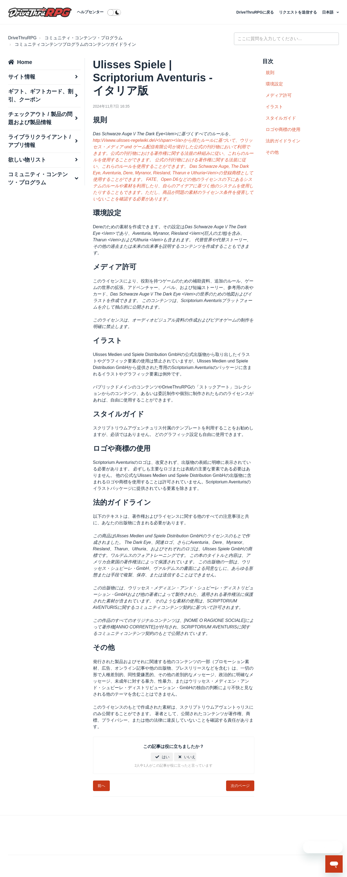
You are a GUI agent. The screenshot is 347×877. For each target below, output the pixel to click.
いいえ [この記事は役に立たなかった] (189, 757)
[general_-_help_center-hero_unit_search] (286, 39)
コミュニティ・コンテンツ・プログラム (83, 38)
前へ (101, 785)
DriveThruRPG (22, 38)
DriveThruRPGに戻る (255, 12)
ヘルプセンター (90, 12)
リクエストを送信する (298, 12)
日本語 (328, 12)
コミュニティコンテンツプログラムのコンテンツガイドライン (75, 44)
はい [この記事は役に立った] (165, 757)
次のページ (240, 785)
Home (24, 62)
